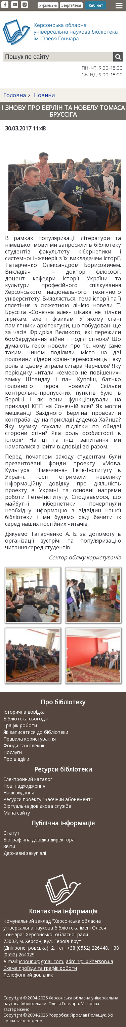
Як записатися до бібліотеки (35, 732)
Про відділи (16, 759)
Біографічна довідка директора (39, 839)
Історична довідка (24, 712)
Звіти (9, 846)
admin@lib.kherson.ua (89, 961)
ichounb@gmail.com (41, 961)
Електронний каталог (27, 779)
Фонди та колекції (23, 745)
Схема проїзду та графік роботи (40, 968)
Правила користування (29, 739)
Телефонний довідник (28, 975)
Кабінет (96, 5)
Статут (11, 833)
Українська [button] (48, 5)
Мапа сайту (16, 812)
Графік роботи (20, 725)
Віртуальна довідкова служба (37, 806)
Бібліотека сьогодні (25, 718)
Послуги (12, 752)
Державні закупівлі (24, 853)
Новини (44, 95)
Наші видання (18, 792)
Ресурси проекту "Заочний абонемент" (48, 799)
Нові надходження (24, 786)
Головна (14, 95)
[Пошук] (118, 57)
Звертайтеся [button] (71, 5)
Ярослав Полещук (88, 1015)
